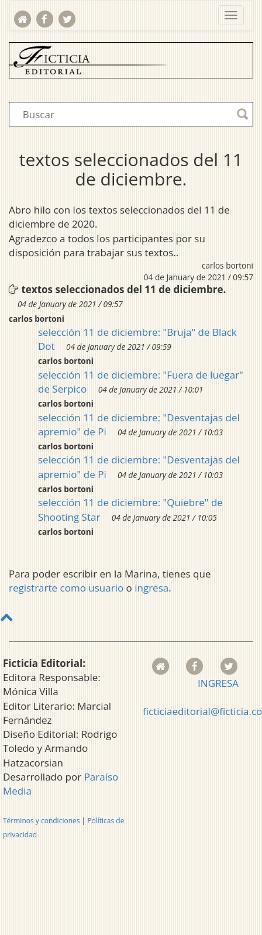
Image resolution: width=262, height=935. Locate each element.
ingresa (151, 587)
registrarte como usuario (66, 587)
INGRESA (218, 683)
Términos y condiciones (41, 821)
